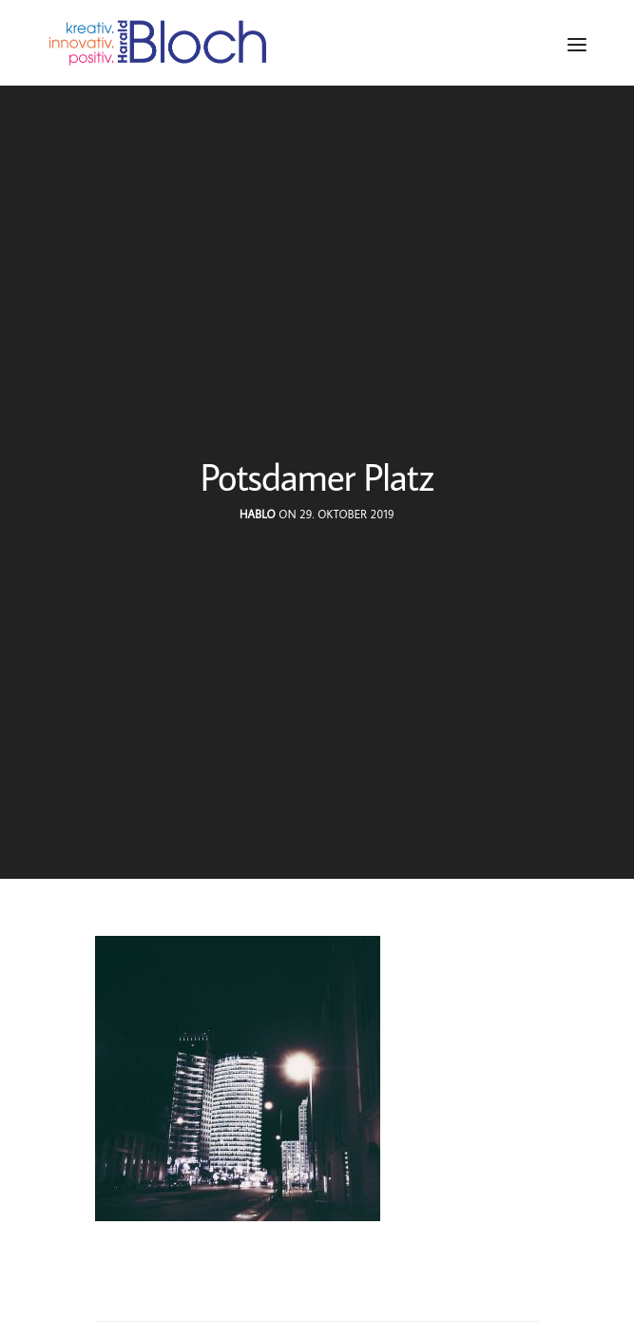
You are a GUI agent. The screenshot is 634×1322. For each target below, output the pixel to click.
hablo (258, 514)
